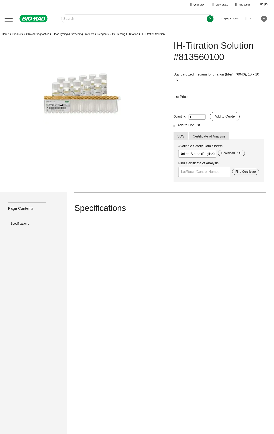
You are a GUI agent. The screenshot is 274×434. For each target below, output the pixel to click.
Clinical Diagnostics (37, 34)
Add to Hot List (189, 125)
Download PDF (231, 153)
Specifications (19, 223)
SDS (180, 136)
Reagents (103, 34)
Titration (133, 34)
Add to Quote (225, 116)
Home (5, 34)
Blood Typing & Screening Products (73, 34)
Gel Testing (118, 34)
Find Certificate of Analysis (198, 163)
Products (17, 34)
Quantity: (180, 116)
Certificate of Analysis (209, 136)
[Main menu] (8, 18)
